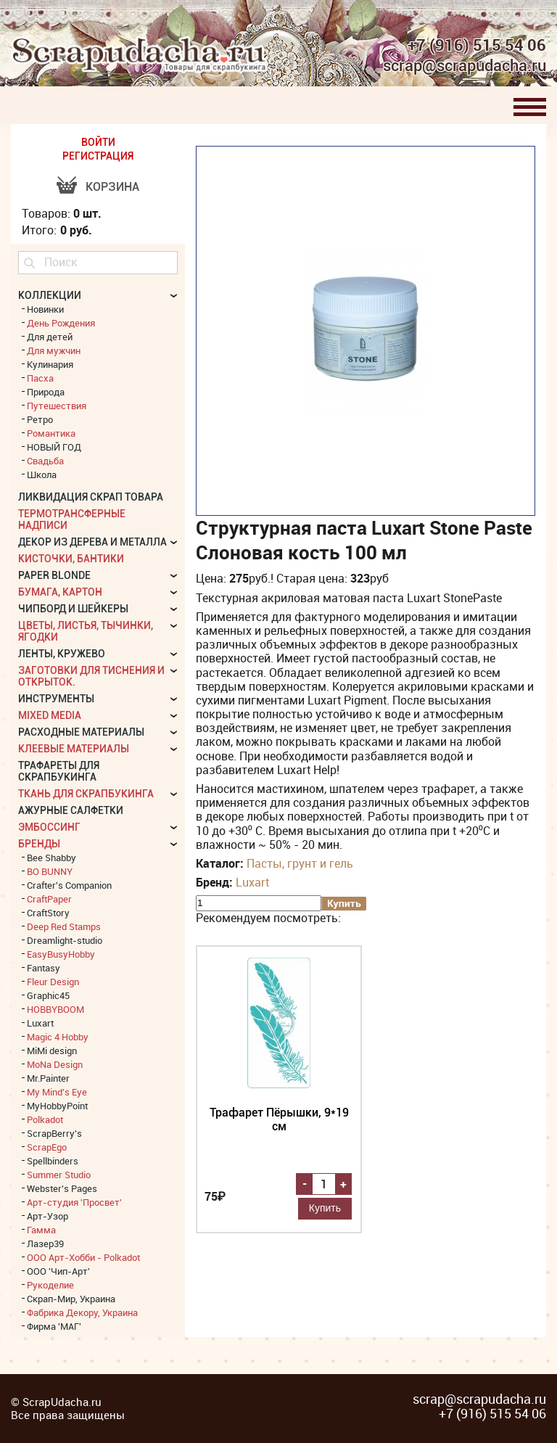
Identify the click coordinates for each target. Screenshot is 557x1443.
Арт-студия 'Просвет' (74, 1202)
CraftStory (48, 912)
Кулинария (50, 364)
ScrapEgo (47, 1147)
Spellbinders (52, 1160)
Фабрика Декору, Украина (82, 1312)
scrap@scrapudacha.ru (464, 66)
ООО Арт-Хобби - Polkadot (83, 1257)
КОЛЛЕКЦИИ (49, 295)
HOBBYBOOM (55, 1009)
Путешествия (56, 405)
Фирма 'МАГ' (54, 1326)
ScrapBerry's (54, 1133)
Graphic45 (48, 995)
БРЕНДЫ (39, 844)
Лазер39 (45, 1243)
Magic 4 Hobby (57, 1036)
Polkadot (45, 1119)
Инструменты (56, 698)
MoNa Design (55, 1064)
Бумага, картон (60, 592)
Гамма (41, 1229)
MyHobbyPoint (57, 1105)
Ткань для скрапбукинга (86, 793)
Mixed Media (49, 715)
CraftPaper (49, 898)
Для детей (50, 336)
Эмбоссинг (49, 827)
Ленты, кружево (61, 653)
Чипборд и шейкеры (73, 608)
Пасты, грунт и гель (300, 863)
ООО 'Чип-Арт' (58, 1271)
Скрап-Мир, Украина (71, 1298)
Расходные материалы (81, 732)
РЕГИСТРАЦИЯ (97, 156)
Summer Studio (59, 1174)
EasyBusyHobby (61, 954)
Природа (46, 391)
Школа (42, 474)
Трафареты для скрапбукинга (58, 771)
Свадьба (45, 460)
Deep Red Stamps (64, 926)
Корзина (112, 187)
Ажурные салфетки (70, 810)
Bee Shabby (51, 857)
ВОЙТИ (98, 142)
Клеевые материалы (73, 749)
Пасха (40, 378)
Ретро (40, 419)
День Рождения (61, 322)
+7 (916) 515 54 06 (477, 45)
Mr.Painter (48, 1078)
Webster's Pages (62, 1188)
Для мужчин (54, 350)
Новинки (45, 309)
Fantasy (43, 967)
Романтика (51, 433)
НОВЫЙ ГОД (54, 446)
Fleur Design (53, 981)
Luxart (252, 882)
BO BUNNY (50, 871)
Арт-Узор (47, 1215)
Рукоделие (50, 1284)
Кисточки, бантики (71, 558)
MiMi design (52, 1050)
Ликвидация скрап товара (90, 497)
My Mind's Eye (57, 1091)
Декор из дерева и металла (92, 542)
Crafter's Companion (69, 885)
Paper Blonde (54, 575)
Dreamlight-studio (64, 940)
